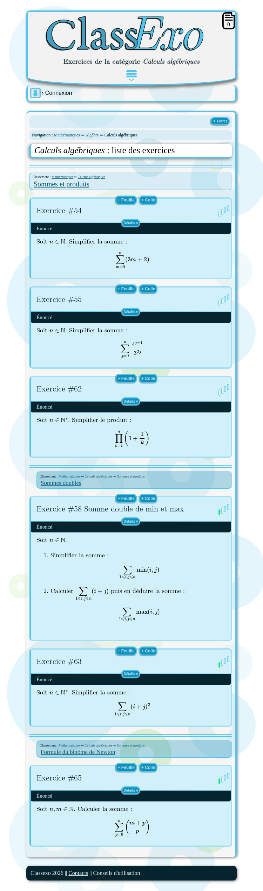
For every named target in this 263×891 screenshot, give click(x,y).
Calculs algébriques (92, 177)
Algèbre (92, 135)
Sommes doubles (61, 483)
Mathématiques (67, 135)
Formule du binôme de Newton (78, 752)
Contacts (78, 873)
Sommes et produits (61, 184)
